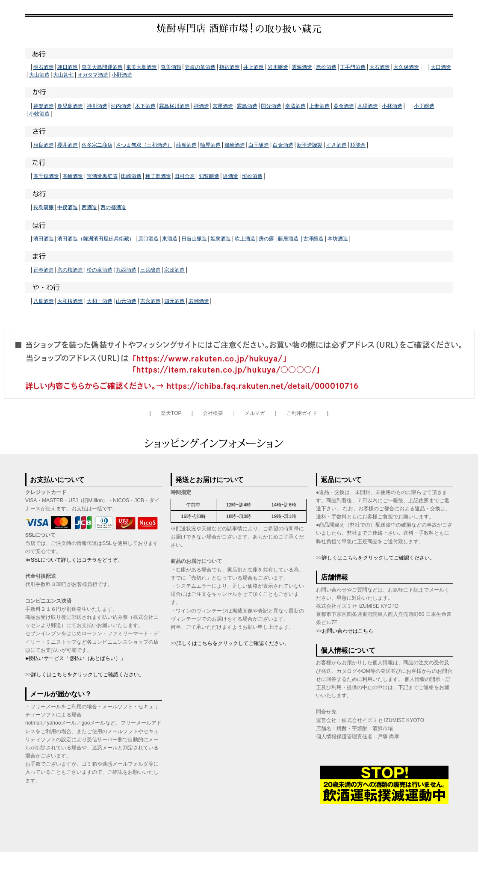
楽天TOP (171, 413)
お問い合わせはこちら (347, 631)
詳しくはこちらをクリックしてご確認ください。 (87, 675)
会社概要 (213, 413)
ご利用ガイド (301, 413)
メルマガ (255, 413)
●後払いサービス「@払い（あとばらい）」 (75, 658)
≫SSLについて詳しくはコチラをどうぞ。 (74, 560)
